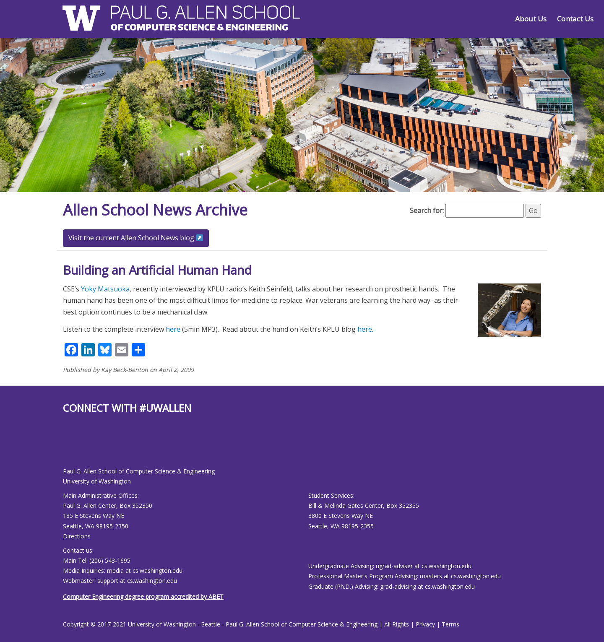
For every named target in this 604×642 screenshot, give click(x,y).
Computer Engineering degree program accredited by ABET (143, 596)
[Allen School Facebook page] (65, 447)
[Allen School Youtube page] (69, 447)
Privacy (425, 624)
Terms (450, 624)
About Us (531, 18)
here (173, 329)
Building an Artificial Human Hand (157, 270)
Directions (77, 536)
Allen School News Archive (155, 210)
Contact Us (575, 18)
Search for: (427, 210)
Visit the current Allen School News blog (135, 237)
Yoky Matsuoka (105, 289)
